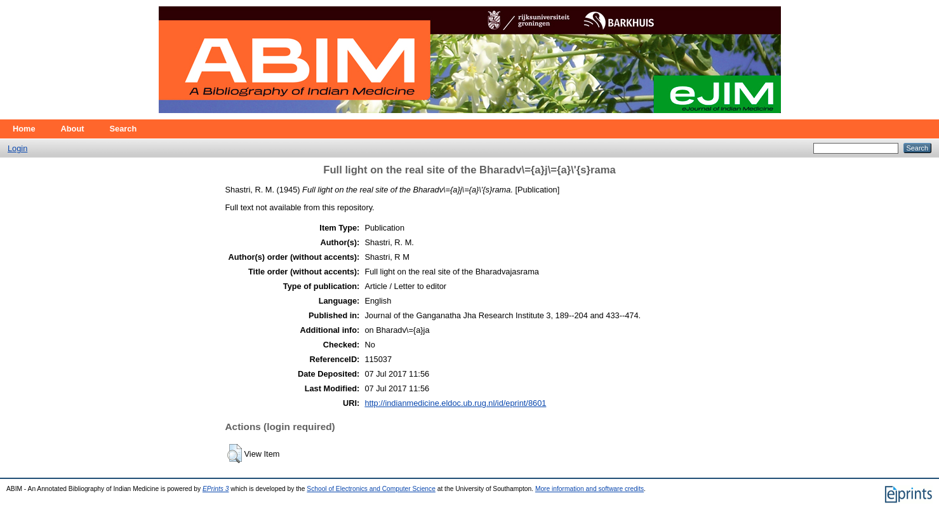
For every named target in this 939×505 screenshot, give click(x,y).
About (72, 128)
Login (17, 148)
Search (123, 128)
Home (24, 128)
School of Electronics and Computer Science (371, 488)
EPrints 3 (216, 488)
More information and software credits (589, 488)
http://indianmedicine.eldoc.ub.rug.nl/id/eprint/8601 (455, 403)
